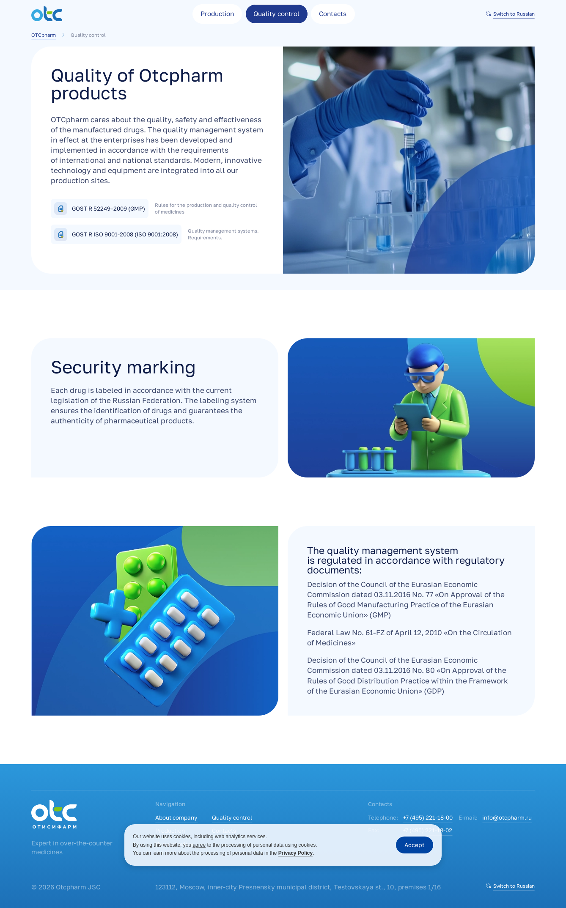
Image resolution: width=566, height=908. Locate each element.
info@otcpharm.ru (507, 817)
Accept (414, 844)
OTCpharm (48, 35)
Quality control (232, 817)
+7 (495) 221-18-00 (428, 817)
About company (176, 817)
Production (217, 13)
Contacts (332, 13)
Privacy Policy (295, 853)
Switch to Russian (510, 14)
